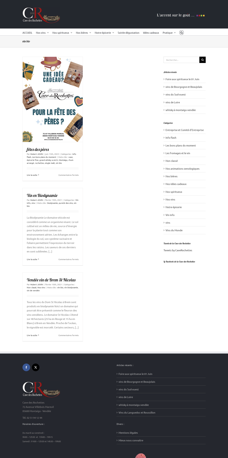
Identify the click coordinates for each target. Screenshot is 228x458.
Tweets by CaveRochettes (178, 250)
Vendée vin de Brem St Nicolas (51, 279)
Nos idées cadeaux (176, 183)
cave (70, 157)
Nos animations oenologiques (183, 168)
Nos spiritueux (174, 191)
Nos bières (172, 176)
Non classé (31, 287)
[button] (181, 32)
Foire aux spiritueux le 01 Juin (182, 79)
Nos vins (41, 287)
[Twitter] (35, 367)
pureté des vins (66, 203)
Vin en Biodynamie (42, 195)
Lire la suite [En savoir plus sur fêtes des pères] (32, 175)
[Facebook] (26, 367)
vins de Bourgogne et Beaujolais (184, 86)
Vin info (170, 214)
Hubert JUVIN (36, 154)
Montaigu (63, 160)
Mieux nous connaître (131, 440)
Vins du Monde (174, 230)
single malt (50, 163)
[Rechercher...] (181, 60)
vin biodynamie (71, 287)
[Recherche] (202, 60)
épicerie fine (32, 160)
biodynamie (52, 203)
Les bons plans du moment (44, 157)
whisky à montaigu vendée (181, 109)
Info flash (171, 137)
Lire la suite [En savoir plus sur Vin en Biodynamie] (32, 259)
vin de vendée (33, 290)
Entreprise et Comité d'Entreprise (185, 129)
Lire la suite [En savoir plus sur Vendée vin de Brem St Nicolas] (32, 335)
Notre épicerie (174, 207)
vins (33, 203)
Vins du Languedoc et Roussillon (137, 412)
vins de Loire (173, 102)
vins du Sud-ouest (176, 94)
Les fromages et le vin (178, 153)
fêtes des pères (38, 149)
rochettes (39, 163)
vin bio (59, 163)
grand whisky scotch (48, 160)
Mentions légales (128, 432)
